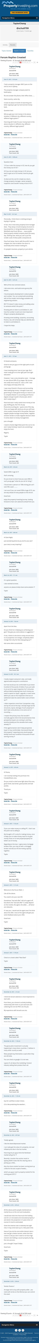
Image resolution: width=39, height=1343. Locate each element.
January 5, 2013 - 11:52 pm (11, 823)
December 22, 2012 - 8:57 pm (12, 1135)
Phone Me (14, 134)
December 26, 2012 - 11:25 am (12, 1096)
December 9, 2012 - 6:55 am (11, 1205)
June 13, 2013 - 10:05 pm (10, 157)
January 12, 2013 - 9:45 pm (11, 767)
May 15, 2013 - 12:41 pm (10, 214)
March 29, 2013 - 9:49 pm (10, 467)
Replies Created (19, 51)
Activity (5, 45)
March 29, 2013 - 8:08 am (10, 532)
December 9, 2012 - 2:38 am (11, 1281)
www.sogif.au (33, 1340)
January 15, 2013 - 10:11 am (11, 674)
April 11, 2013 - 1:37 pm (10, 356)
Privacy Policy (22, 1334)
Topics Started (6, 51)
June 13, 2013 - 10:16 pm (10, 79)
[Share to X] (19, 1330)
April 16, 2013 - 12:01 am (10, 280)
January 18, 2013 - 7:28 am (11, 621)
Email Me (7, 134)
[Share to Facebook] (16, 1330)
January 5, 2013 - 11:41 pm (11, 885)
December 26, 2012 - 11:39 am (12, 1041)
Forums (12, 45)
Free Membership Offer (20, 12)
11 (34, 62)
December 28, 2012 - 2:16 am (12, 991)
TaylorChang (14, 66)
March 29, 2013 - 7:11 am (10, 575)
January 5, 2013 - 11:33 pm (11, 952)
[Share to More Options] (23, 1330)
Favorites (30, 51)
